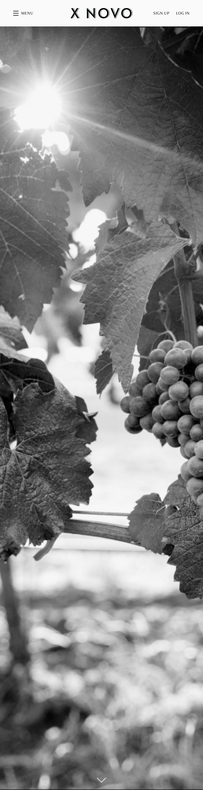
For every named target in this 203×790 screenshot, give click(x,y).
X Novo (101, 13)
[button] (23, 13)
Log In (183, 13)
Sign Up (161, 13)
